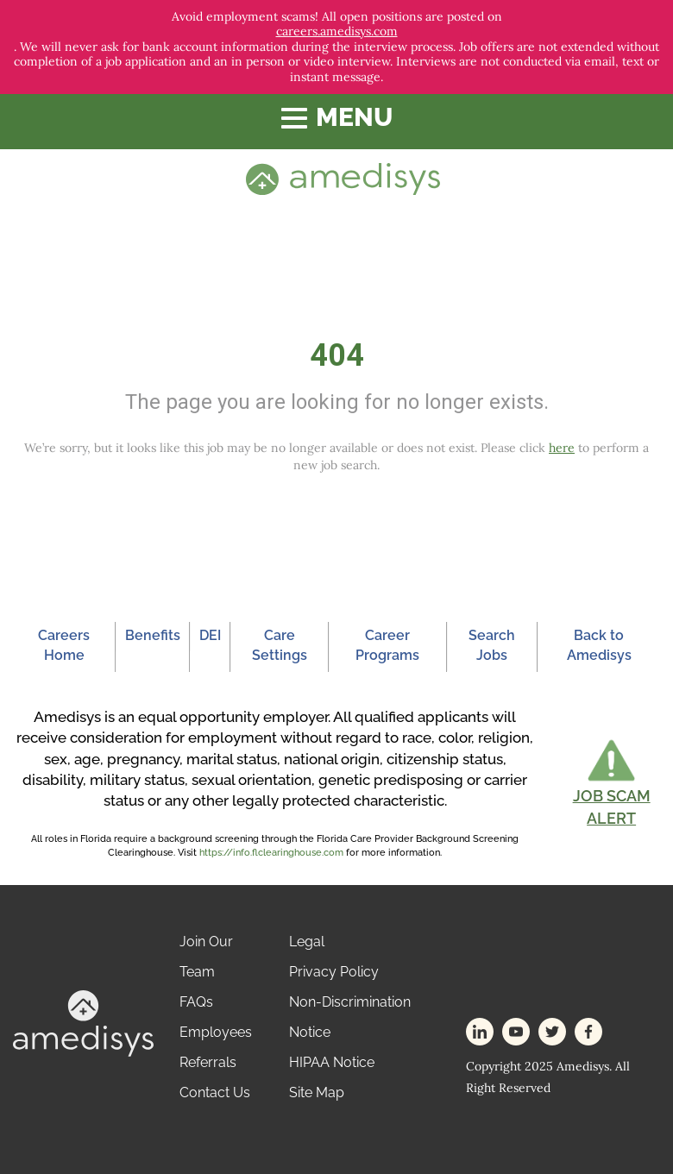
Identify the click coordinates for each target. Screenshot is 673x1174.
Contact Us (214, 1092)
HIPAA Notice (331, 1062)
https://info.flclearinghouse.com (271, 852)
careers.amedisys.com (337, 31)
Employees (215, 1032)
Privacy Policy (334, 972)
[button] (611, 783)
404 (337, 355)
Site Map (316, 1092)
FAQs (196, 1002)
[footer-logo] (83, 1022)
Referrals (207, 1062)
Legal (306, 941)
